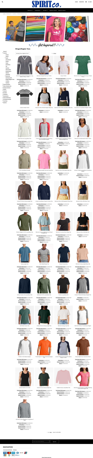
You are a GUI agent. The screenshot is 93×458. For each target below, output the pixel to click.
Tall (6, 66)
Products (9, 13)
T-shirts (14, 13)
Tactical (5, 90)
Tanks (7, 63)
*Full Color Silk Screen (21, 79)
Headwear (5, 94)
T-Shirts (7, 81)
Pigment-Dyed (9, 77)
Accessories (5, 95)
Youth (7, 57)
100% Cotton (8, 69)
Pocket (7, 61)
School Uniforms (6, 87)
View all (5, 51)
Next (55, 53)
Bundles (5, 92)
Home (4, 13)
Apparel (5, 102)
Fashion (7, 67)
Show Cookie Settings (46, 457)
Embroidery (21, 81)
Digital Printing (21, 84)
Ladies (7, 56)
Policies (15, 449)
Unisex (7, 54)
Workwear (8, 74)
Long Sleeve (8, 59)
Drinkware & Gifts (7, 99)
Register (81, 1)
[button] (2, 1)
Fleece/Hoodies (6, 84)
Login (76, 1)
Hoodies (7, 82)
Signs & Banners (7, 97)
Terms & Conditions (7, 449)
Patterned (8, 76)
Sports (4, 89)
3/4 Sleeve (8, 64)
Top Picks (5, 100)
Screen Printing (21, 82)
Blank (21, 85)
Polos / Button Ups (7, 86)
